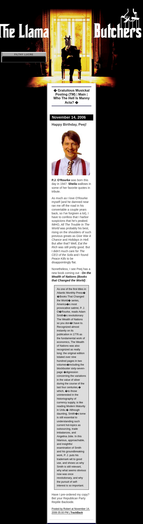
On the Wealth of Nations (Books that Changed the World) (71, 276)
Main (82, 94)
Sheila (72, 183)
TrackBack (76, 512)
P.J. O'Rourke (61, 180)
